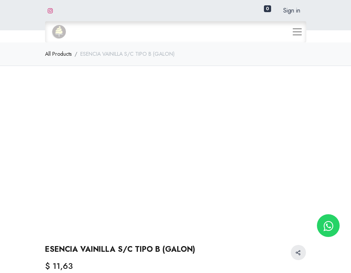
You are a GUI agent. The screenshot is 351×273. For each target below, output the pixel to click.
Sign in (291, 10)
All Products (58, 54)
